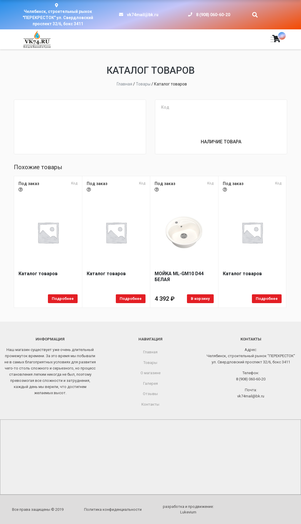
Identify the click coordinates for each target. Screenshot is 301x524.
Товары (150, 362)
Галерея (150, 383)
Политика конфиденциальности (113, 509)
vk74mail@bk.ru (142, 14)
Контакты (150, 404)
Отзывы (150, 394)
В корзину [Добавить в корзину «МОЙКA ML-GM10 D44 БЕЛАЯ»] (200, 298)
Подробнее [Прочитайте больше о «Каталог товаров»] (63, 298)
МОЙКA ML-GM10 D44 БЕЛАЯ (179, 276)
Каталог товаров (38, 273)
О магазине (150, 373)
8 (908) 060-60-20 (213, 14)
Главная (150, 352)
